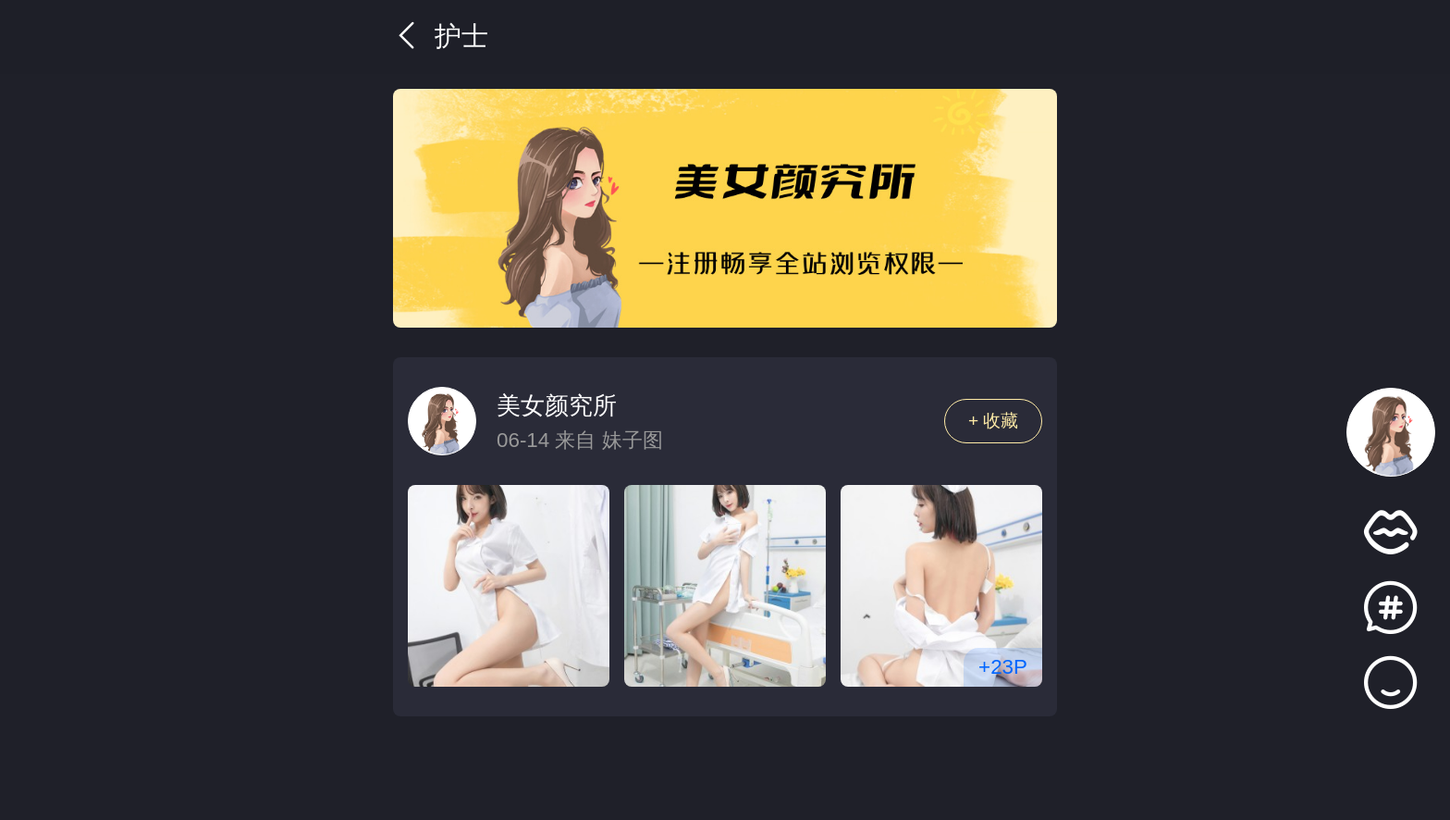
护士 (440, 36)
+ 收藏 (993, 420)
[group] (725, 208)
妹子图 (632, 440)
